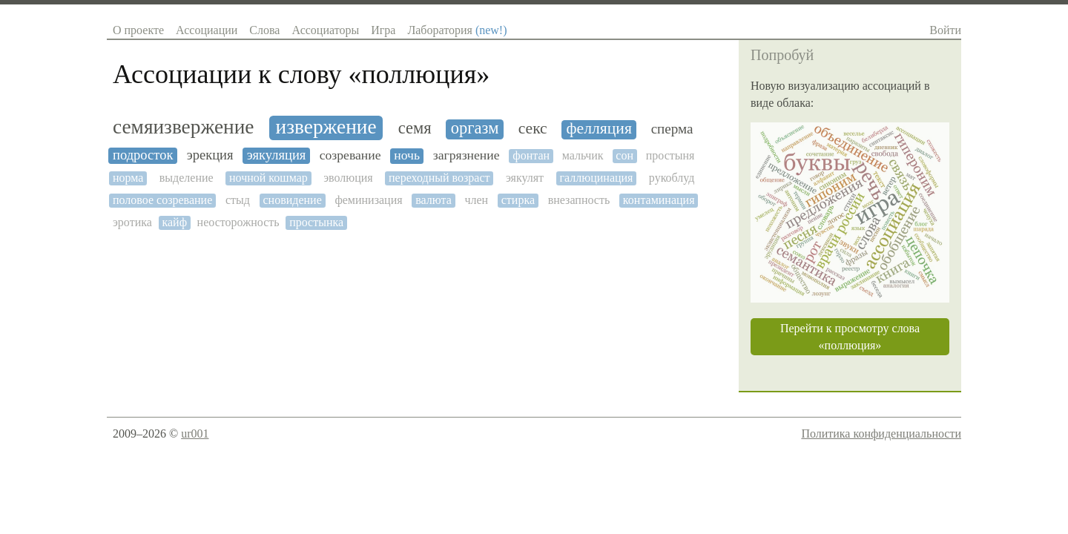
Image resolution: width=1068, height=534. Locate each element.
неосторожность (238, 222)
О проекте (138, 30)
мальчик (583, 155)
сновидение (292, 200)
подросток (143, 155)
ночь (407, 155)
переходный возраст (439, 177)
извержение (326, 127)
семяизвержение (183, 127)
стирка (518, 200)
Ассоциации (206, 30)
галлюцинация (596, 177)
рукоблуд (672, 177)
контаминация (659, 200)
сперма (672, 128)
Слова (264, 30)
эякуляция (276, 155)
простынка (316, 222)
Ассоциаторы (325, 30)
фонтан (531, 155)
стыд (237, 200)
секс (532, 128)
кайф (174, 222)
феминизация (368, 200)
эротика (132, 222)
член (476, 200)
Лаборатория (457, 30)
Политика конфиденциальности (881, 433)
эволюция (348, 177)
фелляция (599, 128)
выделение (186, 177)
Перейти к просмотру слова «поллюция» (850, 337)
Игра (383, 30)
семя (415, 128)
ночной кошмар (268, 177)
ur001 (194, 433)
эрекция (210, 155)
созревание (350, 155)
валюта (433, 200)
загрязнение (466, 155)
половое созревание (162, 200)
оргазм (475, 128)
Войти (945, 30)
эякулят (525, 177)
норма (128, 177)
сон (624, 155)
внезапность (579, 200)
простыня (670, 155)
